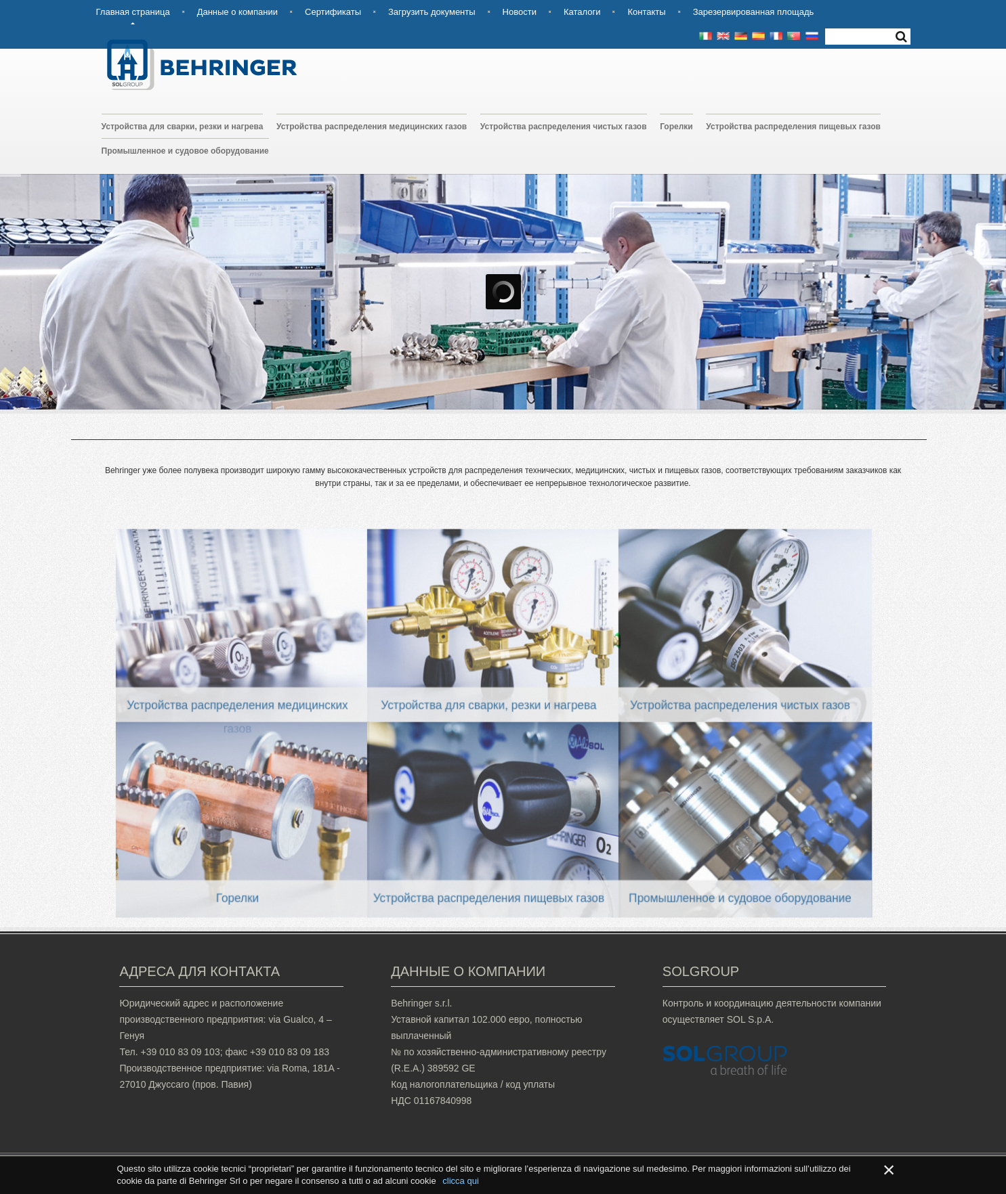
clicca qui (460, 1181)
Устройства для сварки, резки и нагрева (183, 126)
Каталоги (582, 12)
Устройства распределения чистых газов (563, 126)
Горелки (676, 126)
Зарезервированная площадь (753, 12)
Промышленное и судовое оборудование (185, 151)
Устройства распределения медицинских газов (371, 126)
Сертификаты (333, 12)
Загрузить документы (432, 12)
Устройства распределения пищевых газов (793, 126)
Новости (520, 12)
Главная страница (133, 12)
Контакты (646, 12)
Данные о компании (237, 12)
